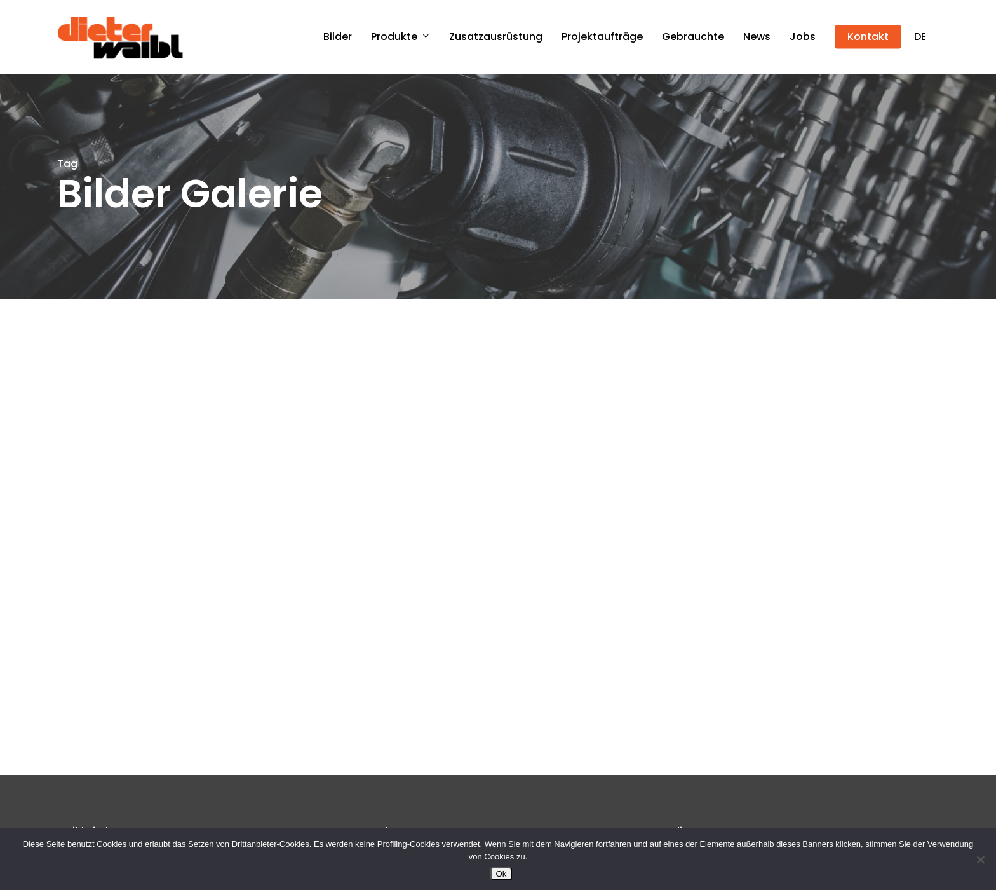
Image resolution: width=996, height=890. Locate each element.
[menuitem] (920, 37)
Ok (500, 874)
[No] (980, 859)
